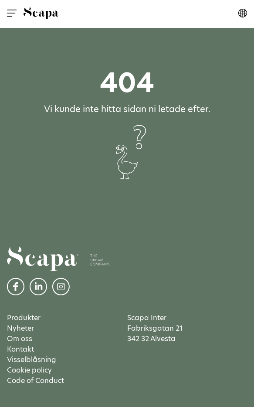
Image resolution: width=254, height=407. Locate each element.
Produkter (24, 318)
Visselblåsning (31, 360)
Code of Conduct (35, 381)
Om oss (19, 339)
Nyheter (20, 328)
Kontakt (20, 349)
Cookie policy (29, 370)
